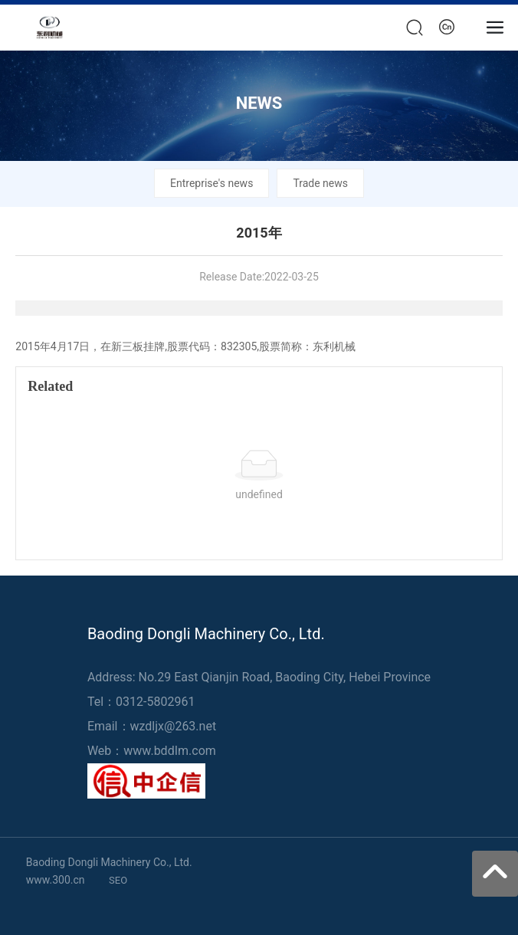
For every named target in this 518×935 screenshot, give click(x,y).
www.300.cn (55, 880)
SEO (118, 880)
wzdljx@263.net (173, 726)
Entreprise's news (211, 183)
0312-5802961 (155, 701)
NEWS (259, 103)
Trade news (320, 183)
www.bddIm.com (169, 750)
